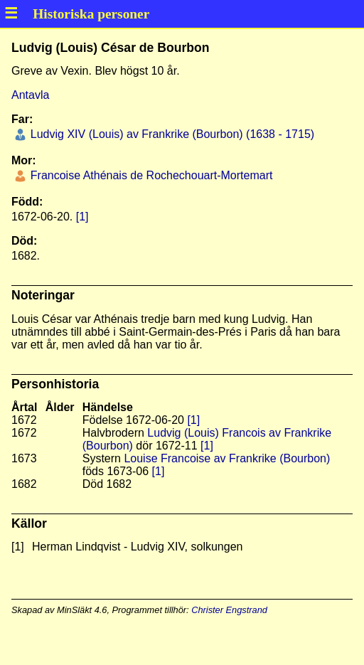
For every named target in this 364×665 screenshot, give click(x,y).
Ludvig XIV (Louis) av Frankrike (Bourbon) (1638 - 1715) (170, 134)
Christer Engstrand (229, 610)
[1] (82, 217)
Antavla (30, 95)
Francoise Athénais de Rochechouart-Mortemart (149, 175)
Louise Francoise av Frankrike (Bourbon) (227, 458)
